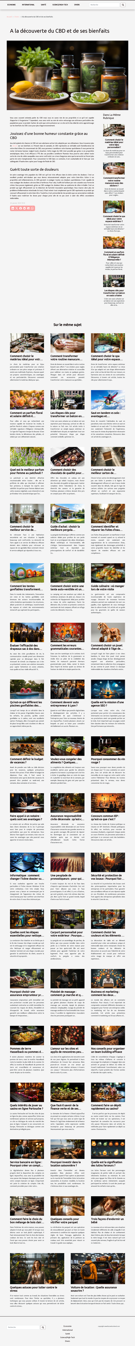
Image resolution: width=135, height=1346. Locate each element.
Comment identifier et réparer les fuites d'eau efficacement (105, 530)
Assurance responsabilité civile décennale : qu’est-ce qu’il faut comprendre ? (67, 819)
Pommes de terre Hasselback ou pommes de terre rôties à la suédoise (26, 1052)
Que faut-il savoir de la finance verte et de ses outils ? (64, 1108)
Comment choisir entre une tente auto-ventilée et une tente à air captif (67, 589)
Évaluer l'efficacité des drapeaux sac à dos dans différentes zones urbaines (26, 649)
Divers (77, 4)
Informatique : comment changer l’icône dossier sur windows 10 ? (26, 878)
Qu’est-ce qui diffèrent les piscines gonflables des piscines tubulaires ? (26, 705)
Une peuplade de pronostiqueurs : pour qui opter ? (66, 878)
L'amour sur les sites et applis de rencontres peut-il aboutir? (67, 1052)
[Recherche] (104, 5)
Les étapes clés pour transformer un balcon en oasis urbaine (114, 293)
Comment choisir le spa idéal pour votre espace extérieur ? (114, 219)
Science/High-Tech (60, 4)
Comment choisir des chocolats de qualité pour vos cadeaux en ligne (66, 473)
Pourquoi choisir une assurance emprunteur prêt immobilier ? (27, 995)
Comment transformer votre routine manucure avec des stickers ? (114, 182)
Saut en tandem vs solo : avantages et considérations (105, 416)
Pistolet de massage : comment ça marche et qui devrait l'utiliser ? (67, 995)
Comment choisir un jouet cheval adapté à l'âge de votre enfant (106, 648)
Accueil (9, 16)
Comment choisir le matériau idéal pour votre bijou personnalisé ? (114, 143)
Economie (11, 4)
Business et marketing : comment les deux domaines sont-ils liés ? (105, 995)
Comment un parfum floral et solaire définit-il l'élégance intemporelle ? (114, 256)
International (28, 4)
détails (14, 145)
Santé (43, 4)
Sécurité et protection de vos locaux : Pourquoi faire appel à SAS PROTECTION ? (107, 878)
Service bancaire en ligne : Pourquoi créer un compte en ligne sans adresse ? (26, 1165)
